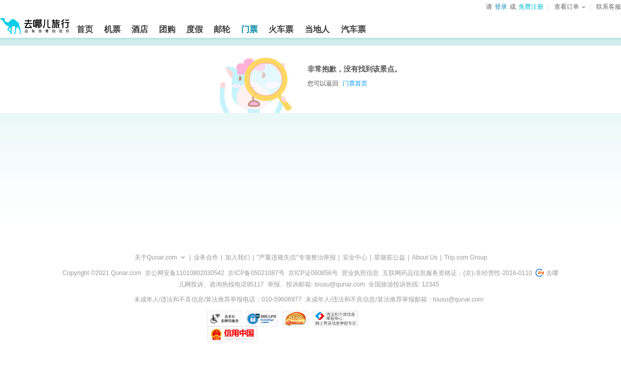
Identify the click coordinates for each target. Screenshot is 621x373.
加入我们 (237, 257)
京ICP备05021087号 (256, 273)
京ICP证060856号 (313, 273)
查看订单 (569, 6)
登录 (501, 6)
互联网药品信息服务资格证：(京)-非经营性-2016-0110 (457, 273)
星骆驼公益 (389, 257)
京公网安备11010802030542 (184, 273)
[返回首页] (35, 22)
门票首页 (355, 83)
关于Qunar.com (156, 257)
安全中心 (355, 257)
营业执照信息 (360, 273)
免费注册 (531, 6)
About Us (424, 257)
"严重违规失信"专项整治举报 (296, 257)
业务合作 (206, 257)
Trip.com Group (465, 257)
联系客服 (608, 6)
